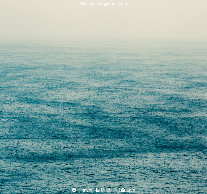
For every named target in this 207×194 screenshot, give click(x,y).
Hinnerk (84, 190)
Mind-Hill (109, 190)
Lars (131, 190)
